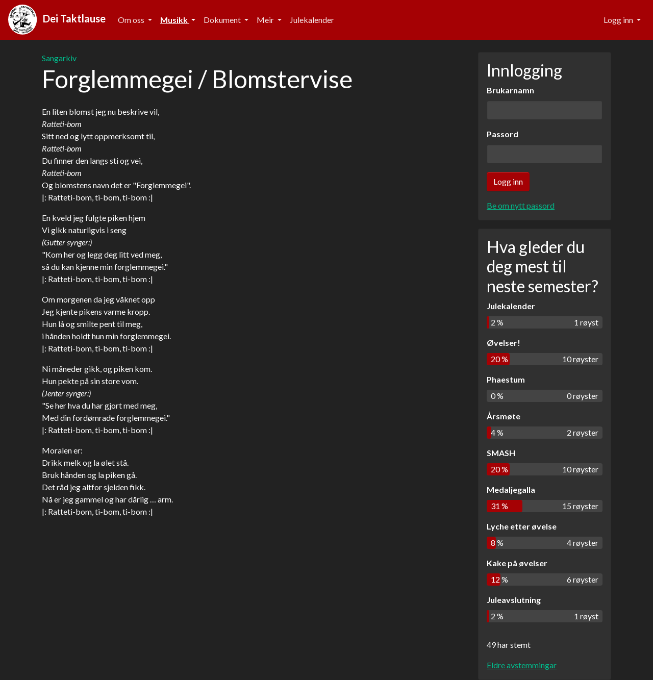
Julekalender (312, 19)
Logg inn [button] (619, 19)
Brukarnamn (510, 90)
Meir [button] (266, 19)
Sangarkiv (59, 58)
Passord (502, 134)
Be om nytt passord (521, 205)
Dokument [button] (223, 19)
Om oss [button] (132, 19)
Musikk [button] (174, 19)
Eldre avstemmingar (522, 665)
